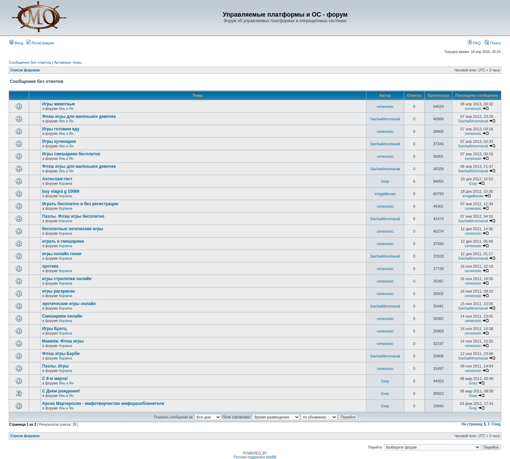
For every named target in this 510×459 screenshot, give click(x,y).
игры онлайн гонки (61, 253)
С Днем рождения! (61, 391)
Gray (385, 181)
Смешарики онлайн (62, 316)
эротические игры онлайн (69, 303)
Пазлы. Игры (55, 366)
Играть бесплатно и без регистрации (80, 203)
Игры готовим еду (61, 129)
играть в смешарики (63, 241)
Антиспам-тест (57, 178)
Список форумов (25, 70)
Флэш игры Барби (61, 353)
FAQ (474, 43)
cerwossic (385, 106)
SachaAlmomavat (385, 119)
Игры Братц (54, 328)
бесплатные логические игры (72, 228)
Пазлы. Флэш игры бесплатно (73, 216)
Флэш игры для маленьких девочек (79, 116)
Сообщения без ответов (30, 62)
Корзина (65, 183)
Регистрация (40, 43)
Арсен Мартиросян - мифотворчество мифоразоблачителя (103, 403)
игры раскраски (58, 291)
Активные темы (67, 62)
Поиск (493, 43)
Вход (16, 43)
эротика (50, 266)
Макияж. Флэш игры (63, 341)
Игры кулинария (59, 141)
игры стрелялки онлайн (67, 278)
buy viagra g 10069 (60, 191)
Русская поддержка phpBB (255, 457)
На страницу (472, 424)
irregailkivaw (385, 194)
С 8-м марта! (55, 378)
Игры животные (58, 104)
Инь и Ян (66, 109)
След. (496, 424)
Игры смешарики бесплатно (71, 153)
